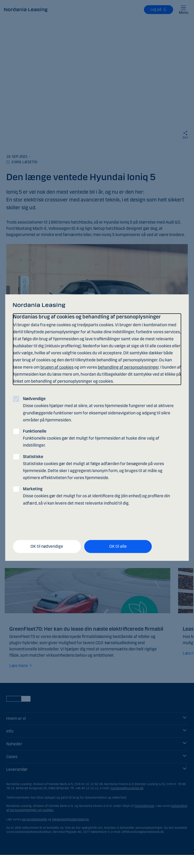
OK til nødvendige (47, 546)
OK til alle (118, 546)
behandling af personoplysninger (128, 367)
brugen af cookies (57, 367)
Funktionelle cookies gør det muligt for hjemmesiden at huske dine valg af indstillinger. (91, 438)
